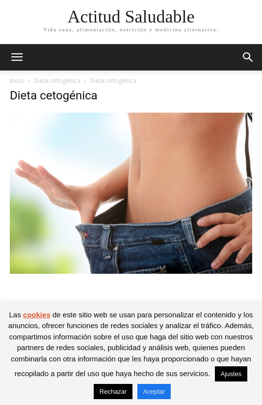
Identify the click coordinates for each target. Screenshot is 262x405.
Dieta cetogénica (57, 80)
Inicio (17, 80)
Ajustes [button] (231, 374)
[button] (16, 57)
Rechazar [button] (113, 391)
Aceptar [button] (154, 391)
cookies (37, 314)
